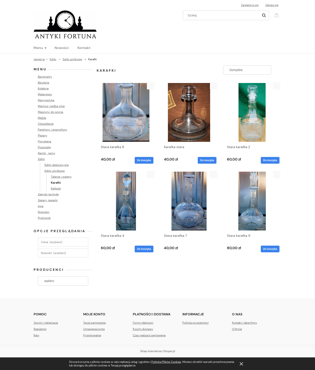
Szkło (41, 159)
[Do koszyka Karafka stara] (207, 160)
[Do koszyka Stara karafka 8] (144, 160)
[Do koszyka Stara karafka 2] (270, 160)
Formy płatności (143, 323)
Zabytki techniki (48, 194)
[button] (150, 86)
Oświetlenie (46, 124)
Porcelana (44, 141)
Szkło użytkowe (54, 171)
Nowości (43, 212)
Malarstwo (45, 94)
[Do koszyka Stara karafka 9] (270, 249)
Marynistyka (46, 100)
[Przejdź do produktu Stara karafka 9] (252, 201)
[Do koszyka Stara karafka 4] (144, 249)
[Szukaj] (264, 15)
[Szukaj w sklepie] (222, 15)
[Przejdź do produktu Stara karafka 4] (126, 201)
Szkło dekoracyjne (56, 165)
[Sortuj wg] (247, 70)
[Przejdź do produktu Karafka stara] (189, 112)
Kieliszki (56, 188)
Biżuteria (43, 82)
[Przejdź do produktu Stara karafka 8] (126, 112)
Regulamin (40, 329)
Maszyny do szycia (50, 112)
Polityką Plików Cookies (166, 362)
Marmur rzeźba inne (51, 106)
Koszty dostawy (143, 329)
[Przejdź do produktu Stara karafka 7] (189, 201)
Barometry (45, 77)
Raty (36, 335)
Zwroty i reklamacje (46, 323)
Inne (40, 206)
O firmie (237, 329)
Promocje (44, 218)
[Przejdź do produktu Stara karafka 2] (252, 112)
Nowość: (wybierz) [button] (53, 253)
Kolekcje (43, 88)
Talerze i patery (61, 177)
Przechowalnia (92, 335)
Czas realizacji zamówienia (149, 335)
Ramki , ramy (46, 153)
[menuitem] (44, 48)
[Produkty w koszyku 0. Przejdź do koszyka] (277, 15)
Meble (42, 118)
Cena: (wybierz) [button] (51, 242)
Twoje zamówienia (94, 323)
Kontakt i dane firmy (244, 323)
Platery (42, 135)
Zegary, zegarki (48, 200)
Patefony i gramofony (52, 130)
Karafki (56, 182)
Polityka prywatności (195, 323)
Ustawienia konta (94, 329)
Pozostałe (44, 147)
